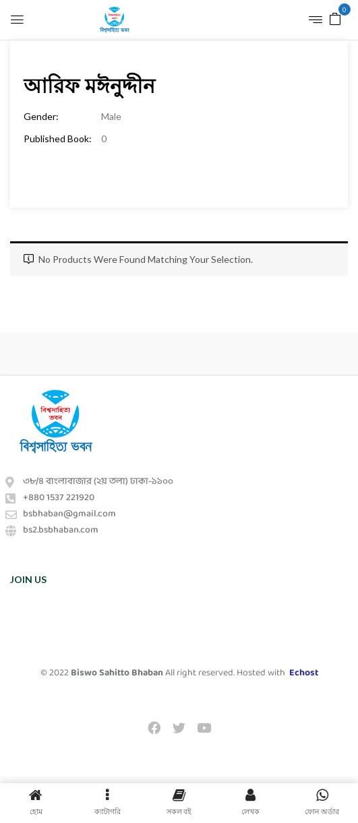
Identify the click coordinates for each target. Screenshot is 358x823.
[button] (335, 18)
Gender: (41, 116)
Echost (303, 673)
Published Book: (58, 138)
